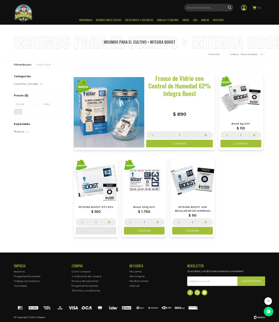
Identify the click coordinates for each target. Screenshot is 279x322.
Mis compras (137, 276)
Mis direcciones (138, 281)
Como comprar (81, 271)
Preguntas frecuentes (27, 276)
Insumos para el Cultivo (108, 20)
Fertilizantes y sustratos (139, 20)
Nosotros (218, 20)
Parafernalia (85, 20)
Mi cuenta (135, 271)
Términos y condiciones (86, 290)
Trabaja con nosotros (26, 281)
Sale (195, 20)
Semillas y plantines (168, 20)
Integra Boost (43, 64)
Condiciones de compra (86, 276)
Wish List (134, 285)
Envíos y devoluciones (85, 281)
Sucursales (20, 285)
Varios (185, 20)
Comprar (179, 143)
